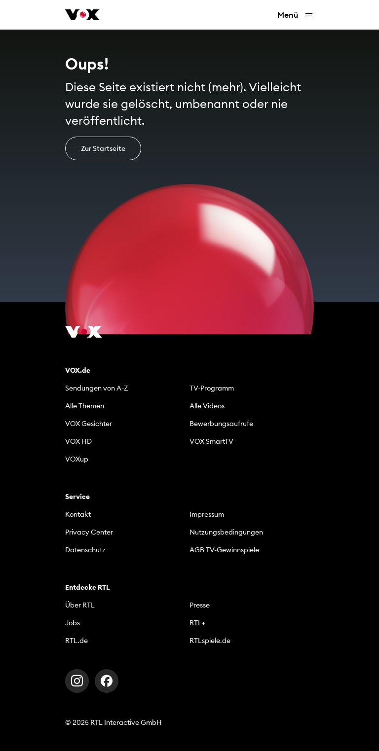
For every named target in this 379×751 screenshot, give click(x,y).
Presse (200, 605)
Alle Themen (84, 405)
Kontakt (78, 514)
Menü (295, 15)
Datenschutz (85, 549)
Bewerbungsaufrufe (221, 423)
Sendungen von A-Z (96, 388)
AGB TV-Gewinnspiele (224, 549)
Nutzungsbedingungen (226, 532)
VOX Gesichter (88, 423)
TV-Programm (212, 388)
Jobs (72, 622)
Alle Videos (207, 405)
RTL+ (197, 622)
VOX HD (78, 441)
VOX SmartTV (211, 441)
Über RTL (80, 605)
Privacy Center (89, 532)
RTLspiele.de (210, 640)
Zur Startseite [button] (103, 148)
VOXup (76, 459)
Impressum (207, 514)
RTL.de (76, 640)
